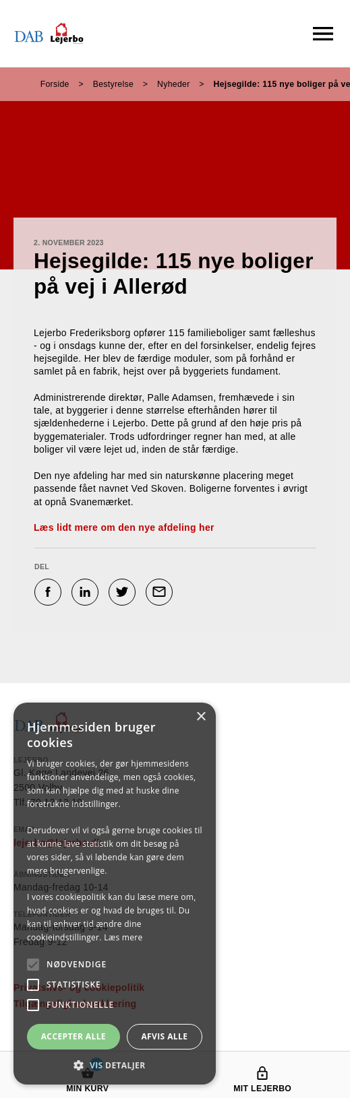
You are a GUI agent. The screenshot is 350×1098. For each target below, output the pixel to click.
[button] (114, 1064)
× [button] (201, 717)
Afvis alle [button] (164, 1036)
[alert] (114, 894)
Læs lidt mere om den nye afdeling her (124, 527)
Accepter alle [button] (73, 1036)
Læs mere (123, 937)
